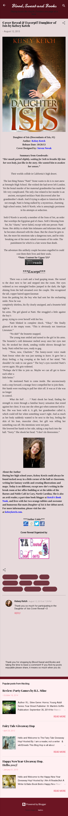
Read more (60, 716)
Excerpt (44, 577)
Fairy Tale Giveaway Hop (18, 726)
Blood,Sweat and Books (34, 5)
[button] (64, 23)
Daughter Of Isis (29, 577)
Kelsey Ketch (10, 583)
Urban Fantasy (33, 589)
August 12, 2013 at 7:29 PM (40, 601)
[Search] (64, 6)
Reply (18, 613)
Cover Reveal (10, 577)
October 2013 (41, 583)
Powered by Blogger (34, 804)
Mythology (26, 583)
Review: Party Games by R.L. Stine (24, 690)
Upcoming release (13, 589)
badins (40, 810)
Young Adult (50, 589)
